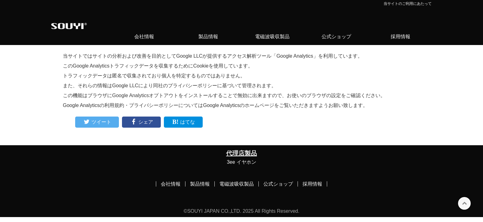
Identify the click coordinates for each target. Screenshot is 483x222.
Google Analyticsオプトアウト (145, 95)
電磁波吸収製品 (272, 36)
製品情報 (208, 36)
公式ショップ (336, 36)
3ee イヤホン (241, 162)
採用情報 (400, 36)
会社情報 (144, 36)
